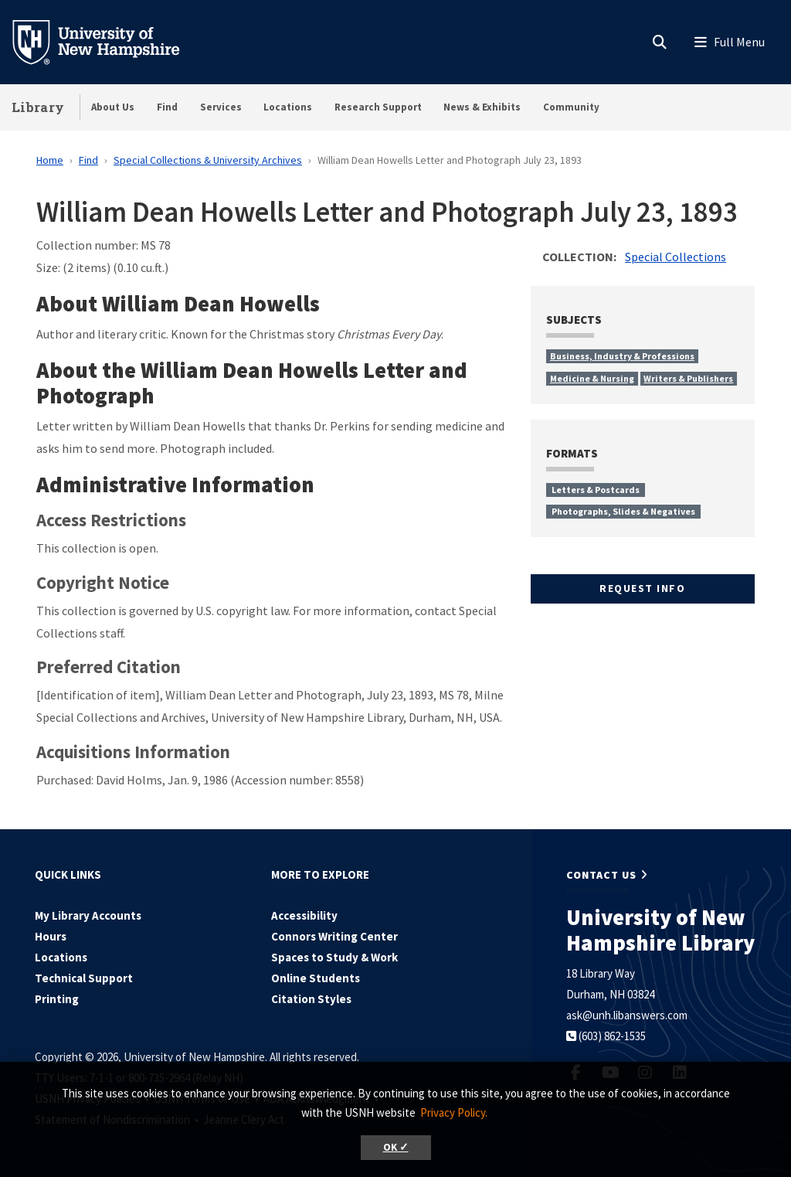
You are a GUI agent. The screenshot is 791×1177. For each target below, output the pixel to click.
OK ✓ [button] (396, 1147)
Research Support (378, 107)
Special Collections (675, 256)
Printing (57, 999)
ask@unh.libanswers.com (626, 1015)
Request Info (642, 588)
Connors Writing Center (334, 936)
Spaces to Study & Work (334, 957)
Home (49, 160)
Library (38, 107)
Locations (287, 107)
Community (571, 107)
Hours (50, 936)
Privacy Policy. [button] (453, 1112)
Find (167, 107)
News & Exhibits (482, 107)
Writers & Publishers (688, 378)
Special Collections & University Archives (208, 160)
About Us (112, 107)
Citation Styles (311, 999)
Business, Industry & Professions (622, 356)
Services (221, 107)
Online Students (315, 978)
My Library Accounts (88, 915)
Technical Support (84, 978)
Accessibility (304, 915)
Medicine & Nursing (592, 378)
